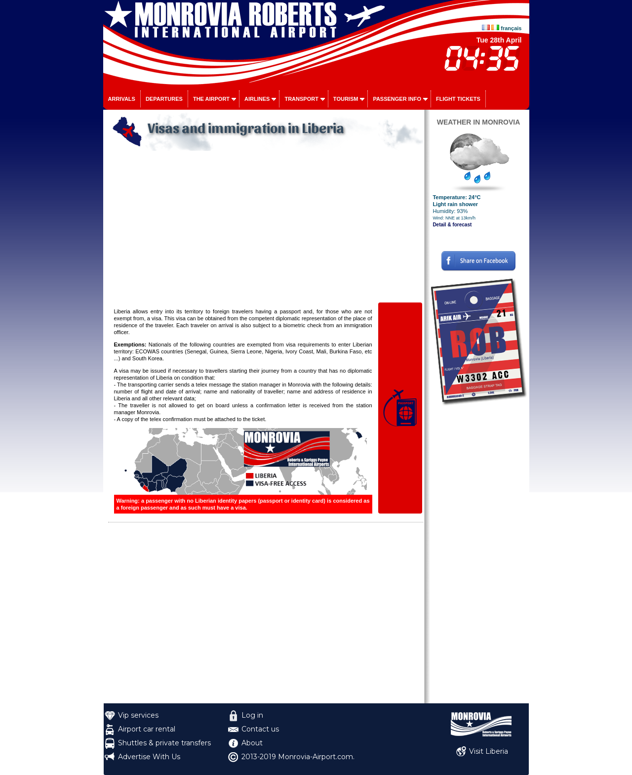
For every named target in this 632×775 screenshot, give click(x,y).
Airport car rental (146, 729)
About (252, 742)
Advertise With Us (149, 756)
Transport (301, 99)
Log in (252, 715)
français (511, 28)
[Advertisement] (265, 227)
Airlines (257, 99)
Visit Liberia (488, 751)
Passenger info (397, 99)
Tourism (345, 99)
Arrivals (121, 99)
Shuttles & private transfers (164, 742)
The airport (211, 99)
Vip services (138, 715)
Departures (164, 99)
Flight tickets (458, 99)
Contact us (260, 729)
